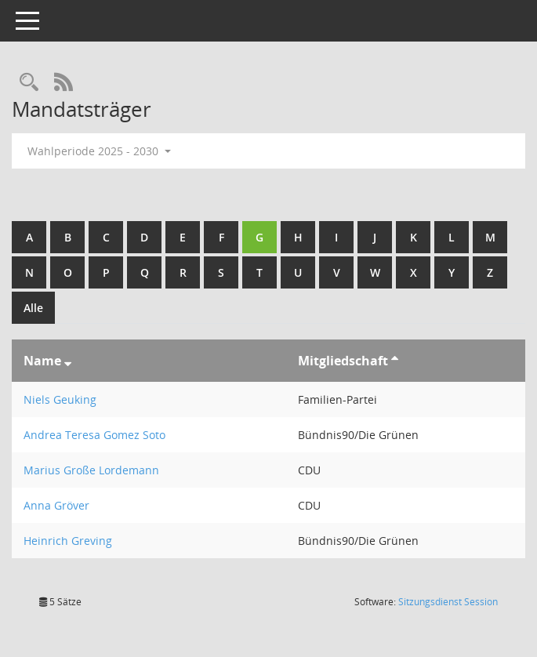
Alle (33, 307)
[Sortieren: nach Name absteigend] (67, 360)
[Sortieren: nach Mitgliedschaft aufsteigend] (394, 360)
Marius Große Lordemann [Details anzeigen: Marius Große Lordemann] (91, 470)
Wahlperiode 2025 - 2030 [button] (99, 150)
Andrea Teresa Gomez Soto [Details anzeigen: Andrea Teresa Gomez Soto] (94, 434)
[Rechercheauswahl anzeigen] (29, 83)
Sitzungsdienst (448, 601)
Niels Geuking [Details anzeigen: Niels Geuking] (60, 399)
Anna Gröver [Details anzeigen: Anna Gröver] (56, 505)
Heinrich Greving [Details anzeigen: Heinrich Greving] (68, 540)
